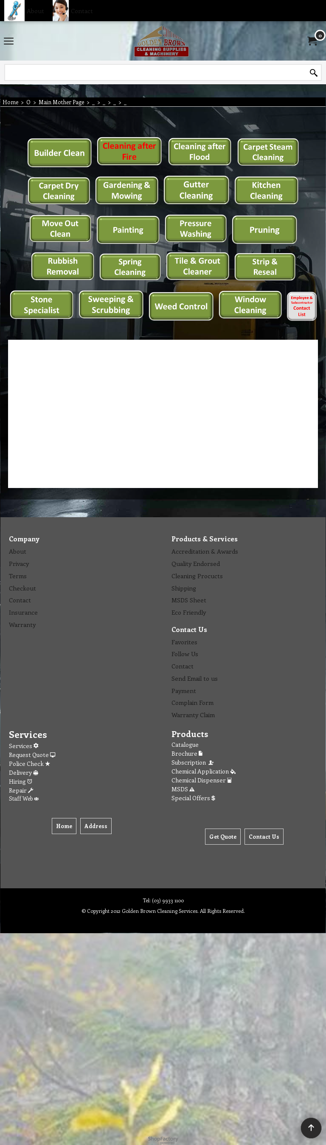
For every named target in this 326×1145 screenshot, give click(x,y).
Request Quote (32, 755)
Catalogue (185, 744)
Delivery (23, 772)
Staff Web (24, 798)
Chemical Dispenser (201, 780)
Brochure (186, 753)
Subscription (193, 762)
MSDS (182, 789)
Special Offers (193, 798)
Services (23, 746)
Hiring (20, 781)
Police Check (29, 764)
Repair (21, 790)
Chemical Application (203, 771)
